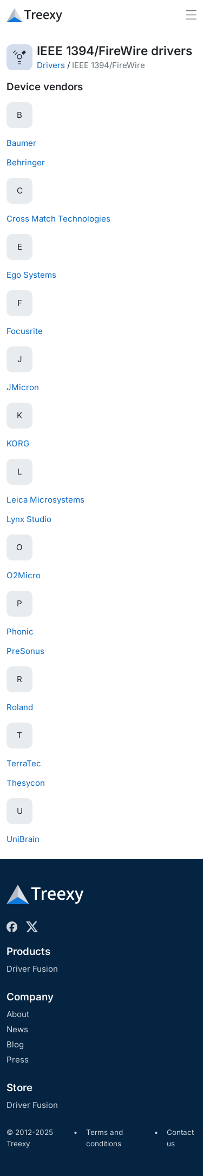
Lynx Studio (28, 519)
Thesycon (25, 783)
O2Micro (23, 575)
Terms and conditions (104, 1138)
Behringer (25, 162)
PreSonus (25, 651)
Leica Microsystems (45, 500)
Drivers (51, 65)
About (17, 1014)
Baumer (21, 143)
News (17, 1029)
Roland (19, 707)
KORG (17, 443)
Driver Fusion (32, 969)
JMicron (22, 387)
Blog (15, 1044)
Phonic (20, 631)
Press (17, 1059)
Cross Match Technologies (58, 218)
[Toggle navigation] (191, 14)
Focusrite (24, 331)
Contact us (180, 1138)
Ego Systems (31, 275)
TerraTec (23, 763)
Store (19, 1087)
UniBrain (23, 839)
